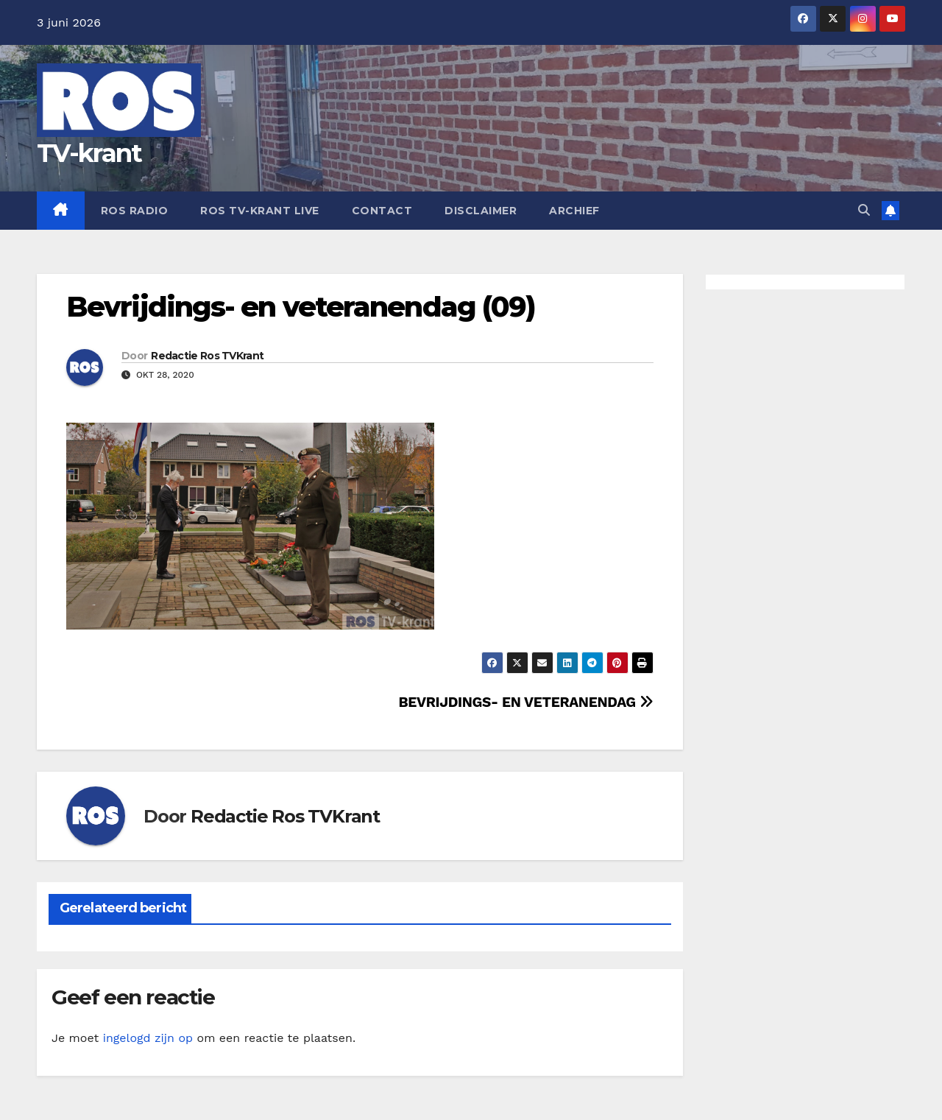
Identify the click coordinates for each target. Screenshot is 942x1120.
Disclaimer (481, 210)
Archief (574, 210)
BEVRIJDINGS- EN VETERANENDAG (525, 702)
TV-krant (89, 153)
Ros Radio (135, 210)
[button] (864, 210)
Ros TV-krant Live (259, 210)
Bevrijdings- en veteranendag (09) (300, 306)
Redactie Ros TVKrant (207, 355)
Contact (382, 210)
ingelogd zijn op (148, 1038)
